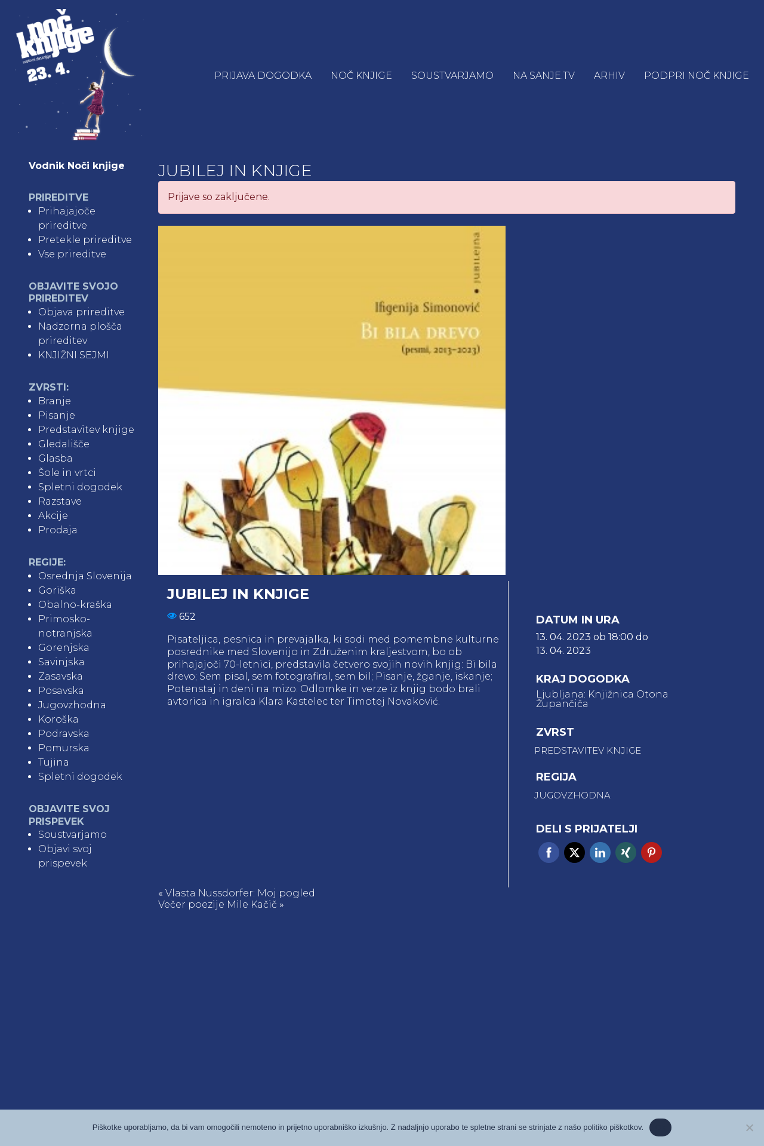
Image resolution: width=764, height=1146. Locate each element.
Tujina (53, 762)
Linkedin (600, 852)
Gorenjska (64, 647)
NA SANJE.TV (544, 75)
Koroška (58, 719)
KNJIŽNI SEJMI (73, 355)
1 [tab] (169, 564)
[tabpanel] (332, 400)
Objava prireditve (81, 312)
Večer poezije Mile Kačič (217, 904)
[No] (749, 1127)
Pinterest (651, 852)
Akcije (53, 515)
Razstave (60, 501)
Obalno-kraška (75, 604)
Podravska (64, 733)
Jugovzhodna (72, 705)
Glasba (55, 458)
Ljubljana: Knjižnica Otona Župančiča (602, 699)
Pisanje (56, 415)
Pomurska (64, 748)
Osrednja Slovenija (85, 576)
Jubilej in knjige (235, 170)
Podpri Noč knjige (696, 75)
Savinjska (61, 662)
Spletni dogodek (80, 487)
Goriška (57, 590)
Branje (54, 401)
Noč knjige (361, 75)
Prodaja (58, 530)
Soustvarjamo (452, 75)
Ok (660, 1127)
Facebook (548, 852)
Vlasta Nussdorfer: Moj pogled (240, 893)
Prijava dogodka (263, 75)
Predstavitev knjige (86, 429)
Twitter (574, 852)
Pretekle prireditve (85, 239)
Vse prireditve (72, 254)
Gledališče (64, 444)
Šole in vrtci (67, 472)
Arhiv (609, 75)
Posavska (61, 690)
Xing (625, 852)
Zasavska (60, 676)
